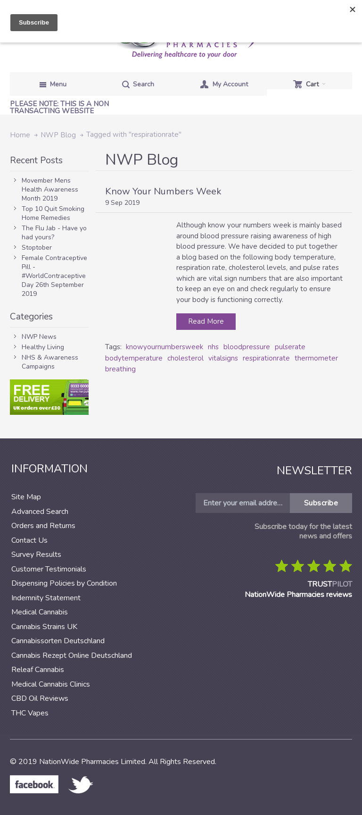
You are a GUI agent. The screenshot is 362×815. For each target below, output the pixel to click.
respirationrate (266, 358)
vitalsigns (223, 358)
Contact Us (29, 540)
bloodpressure (246, 347)
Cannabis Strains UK (44, 627)
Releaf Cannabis (37, 669)
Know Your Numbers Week (163, 191)
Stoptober (37, 247)
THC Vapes (30, 713)
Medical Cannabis (39, 612)
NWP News (39, 336)
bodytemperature (134, 358)
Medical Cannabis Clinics (50, 684)
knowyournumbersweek (164, 347)
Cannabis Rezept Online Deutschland (71, 655)
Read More (206, 321)
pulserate (290, 347)
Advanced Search (39, 511)
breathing (120, 369)
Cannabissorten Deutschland (58, 641)
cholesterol (185, 358)
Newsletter (314, 470)
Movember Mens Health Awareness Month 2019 (50, 189)
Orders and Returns (43, 526)
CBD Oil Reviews (39, 698)
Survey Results (36, 554)
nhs (213, 347)
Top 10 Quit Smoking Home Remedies (53, 213)
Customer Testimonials (48, 569)
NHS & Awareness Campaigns (50, 362)
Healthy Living (43, 347)
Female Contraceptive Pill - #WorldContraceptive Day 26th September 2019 (54, 275)
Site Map (26, 497)
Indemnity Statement (46, 598)
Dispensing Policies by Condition (64, 583)
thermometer (316, 358)
